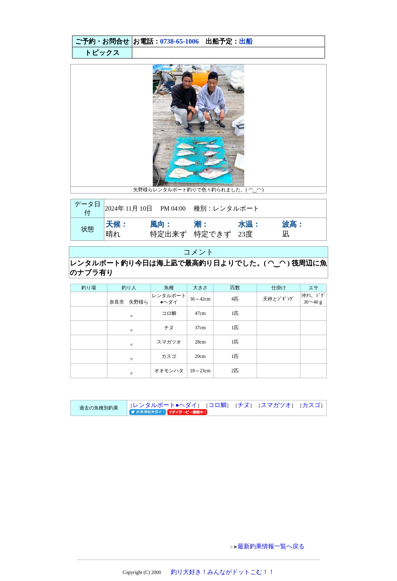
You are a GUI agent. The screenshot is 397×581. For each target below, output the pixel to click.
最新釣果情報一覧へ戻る (263, 546)
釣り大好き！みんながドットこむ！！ (222, 571)
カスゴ (311, 405)
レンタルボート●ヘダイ (165, 405)
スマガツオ (276, 405)
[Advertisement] (198, 16)
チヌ (244, 405)
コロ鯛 (217, 405)
